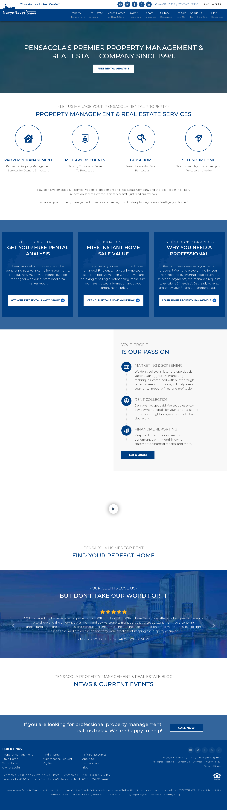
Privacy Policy (212, 761)
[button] (13, 614)
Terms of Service (213, 766)
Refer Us (181, 14)
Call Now (186, 728)
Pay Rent (49, 763)
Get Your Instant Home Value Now (113, 300)
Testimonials (90, 763)
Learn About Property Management (189, 300)
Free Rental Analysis (113, 68)
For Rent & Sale (116, 14)
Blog (85, 767)
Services (96, 14)
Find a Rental (52, 754)
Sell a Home (10, 763)
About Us (88, 758)
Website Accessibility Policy (165, 794)
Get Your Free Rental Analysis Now (38, 300)
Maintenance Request (57, 758)
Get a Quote (138, 455)
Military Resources (94, 754)
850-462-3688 (211, 4)
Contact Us (184, 761)
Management (77, 14)
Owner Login (165, 4)
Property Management (17, 754)
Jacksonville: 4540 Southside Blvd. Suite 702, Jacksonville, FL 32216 (45, 779)
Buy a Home (10, 758)
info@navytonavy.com (137, 794)
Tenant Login (187, 4)
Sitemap (197, 761)
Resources (135, 14)
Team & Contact (198, 14)
